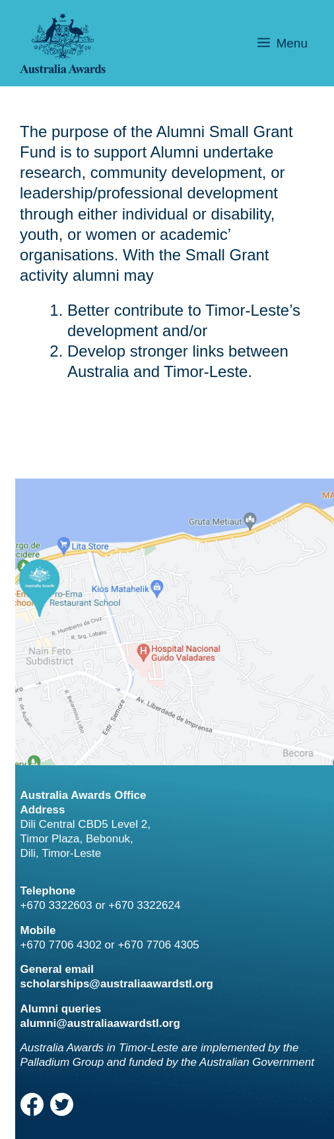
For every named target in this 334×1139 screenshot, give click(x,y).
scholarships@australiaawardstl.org (116, 984)
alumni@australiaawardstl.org (100, 1023)
